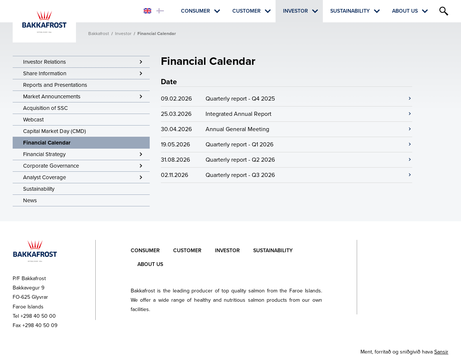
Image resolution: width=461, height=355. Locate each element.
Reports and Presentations (55, 85)
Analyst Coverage (44, 177)
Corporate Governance (51, 165)
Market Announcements (51, 96)
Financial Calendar (46, 142)
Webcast (33, 119)
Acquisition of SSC (45, 108)
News (30, 200)
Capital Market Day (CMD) (54, 131)
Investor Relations (44, 61)
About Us (405, 11)
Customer (246, 11)
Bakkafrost (98, 33)
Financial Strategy (44, 154)
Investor (295, 11)
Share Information (44, 73)
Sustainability (350, 11)
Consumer (195, 11)
